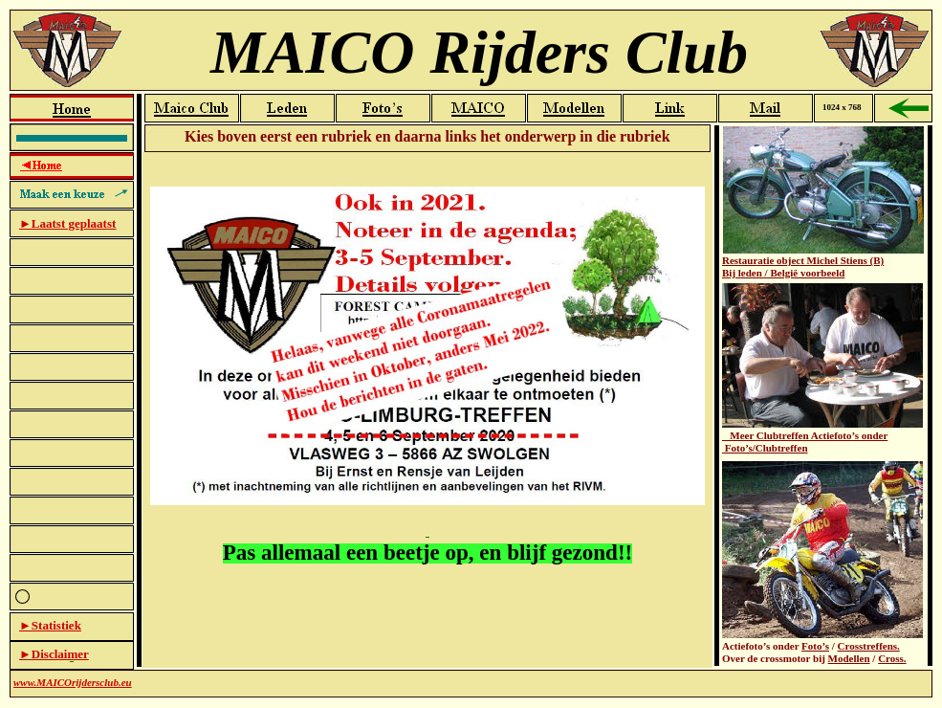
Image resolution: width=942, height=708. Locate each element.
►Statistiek (50, 625)
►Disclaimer (54, 654)
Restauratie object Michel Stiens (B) (803, 260)
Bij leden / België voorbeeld (783, 272)
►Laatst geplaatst (67, 223)
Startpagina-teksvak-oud (427, 410)
